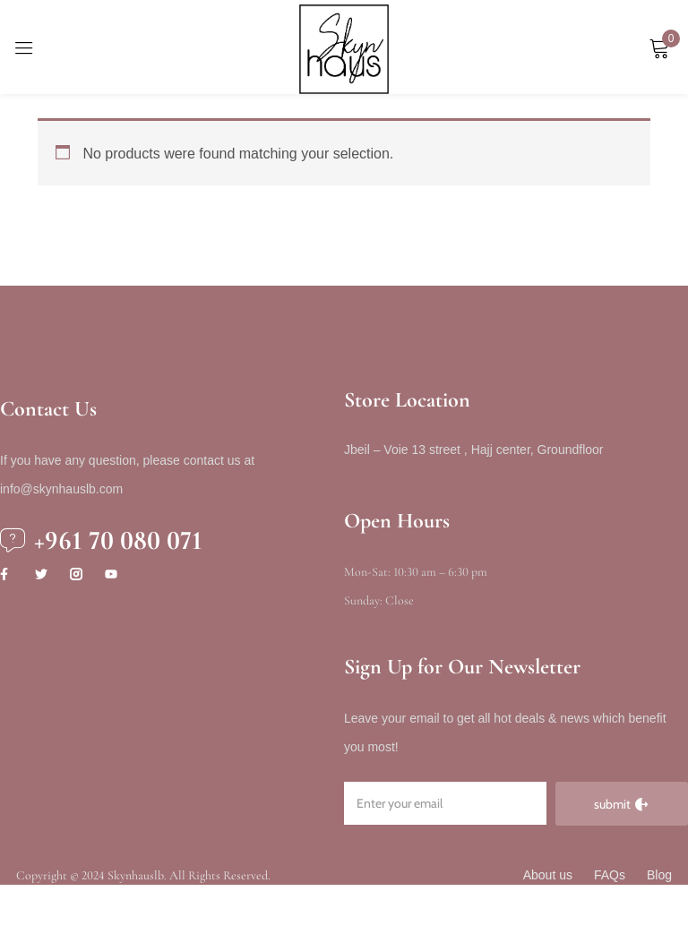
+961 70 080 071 (118, 540)
